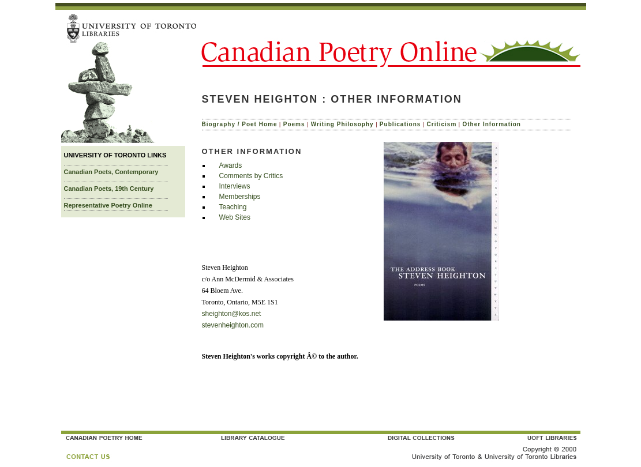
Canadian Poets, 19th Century (109, 188)
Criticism (442, 124)
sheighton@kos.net (231, 314)
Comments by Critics (251, 176)
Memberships (240, 197)
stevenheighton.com (233, 325)
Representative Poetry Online (108, 205)
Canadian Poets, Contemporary (111, 171)
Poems (294, 124)
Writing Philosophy (342, 124)
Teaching (233, 207)
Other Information (492, 124)
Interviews (234, 186)
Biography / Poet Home (240, 124)
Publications (400, 124)
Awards (230, 165)
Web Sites (234, 217)
